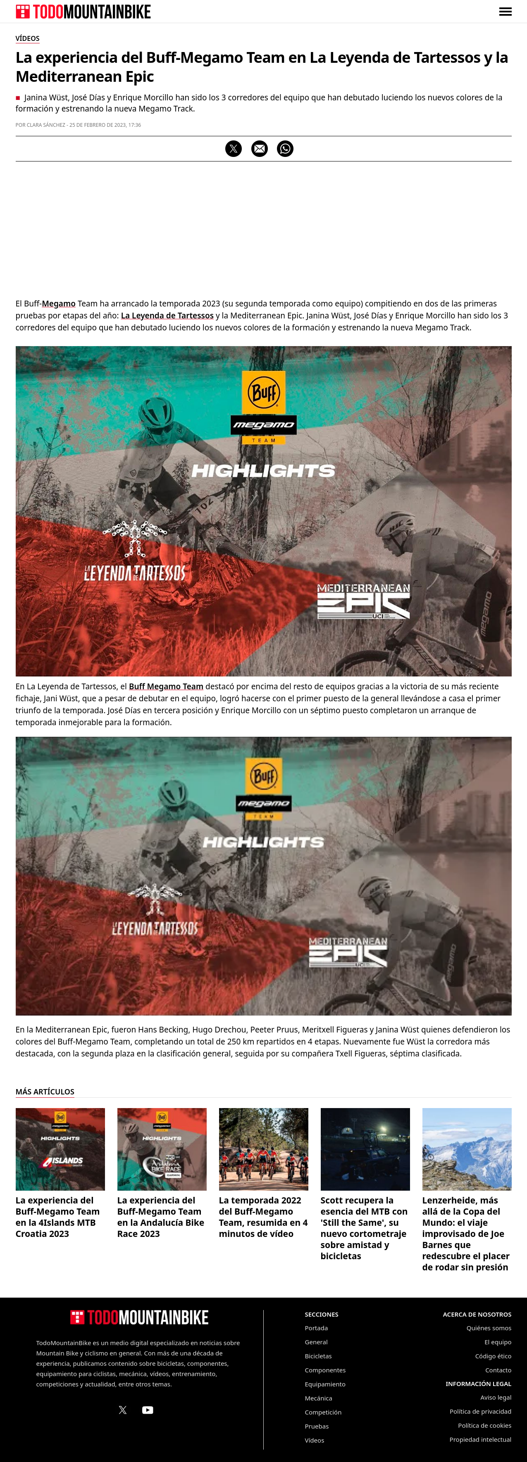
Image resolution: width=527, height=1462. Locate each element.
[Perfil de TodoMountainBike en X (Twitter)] (122, 1410)
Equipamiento (325, 1384)
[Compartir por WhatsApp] (285, 148)
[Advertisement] (264, 227)
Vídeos (314, 1440)
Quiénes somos (489, 1328)
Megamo (59, 303)
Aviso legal (495, 1397)
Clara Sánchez (46, 124)
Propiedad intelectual (481, 1439)
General (316, 1342)
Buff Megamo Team (166, 686)
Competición (323, 1412)
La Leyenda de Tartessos (167, 315)
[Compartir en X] (233, 148)
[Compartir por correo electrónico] (259, 148)
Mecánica (318, 1398)
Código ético (493, 1356)
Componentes (325, 1370)
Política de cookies (484, 1425)
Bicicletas (318, 1356)
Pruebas (317, 1426)
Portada (316, 1328)
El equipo (497, 1342)
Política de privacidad (481, 1411)
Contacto (498, 1370)
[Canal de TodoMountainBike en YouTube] (147, 1410)
